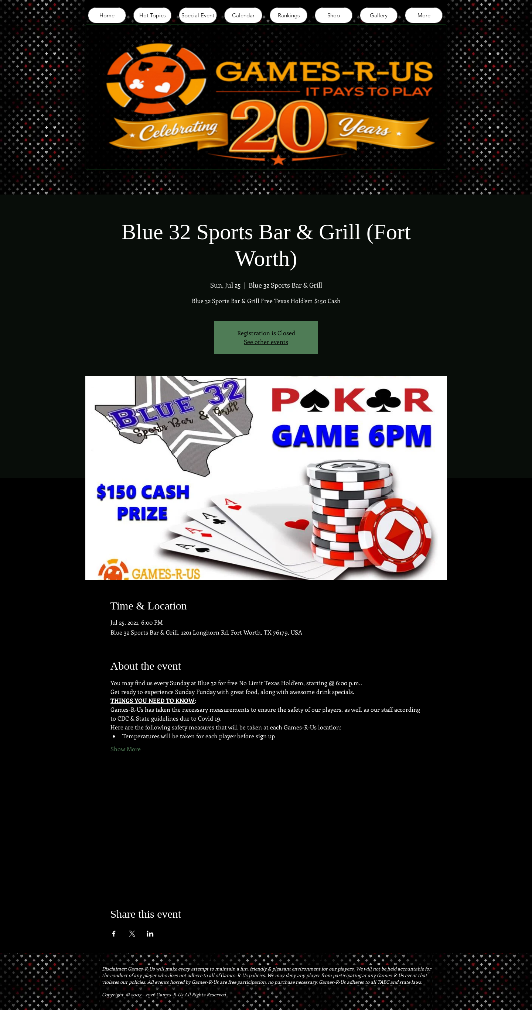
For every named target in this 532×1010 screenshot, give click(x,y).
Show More (125, 749)
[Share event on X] (132, 934)
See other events (266, 342)
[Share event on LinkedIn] (150, 934)
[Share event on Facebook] (113, 934)
